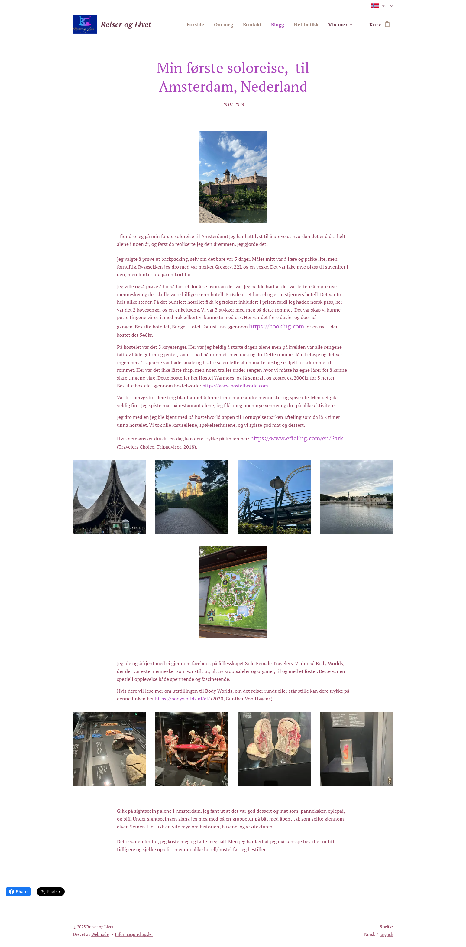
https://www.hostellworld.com (235, 385)
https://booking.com (276, 326)
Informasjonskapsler (134, 934)
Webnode (100, 934)
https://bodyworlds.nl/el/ (182, 698)
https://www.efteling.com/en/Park (296, 438)
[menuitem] (190, 24)
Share (18, 891)
